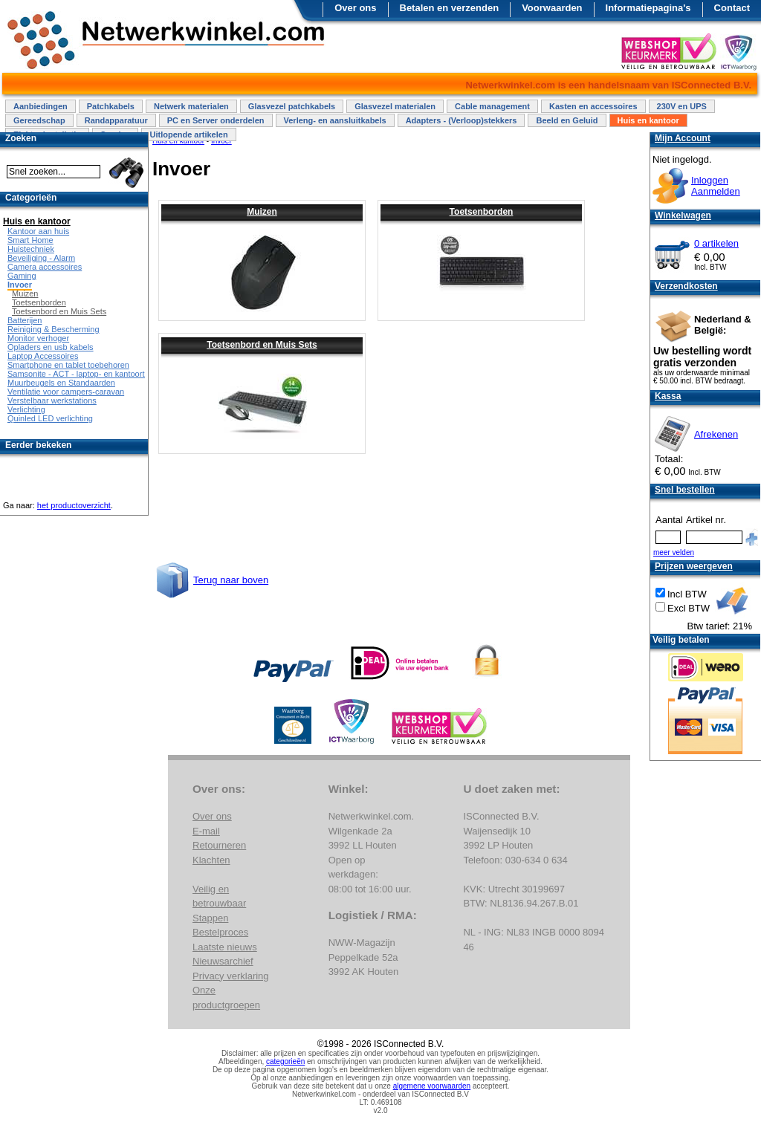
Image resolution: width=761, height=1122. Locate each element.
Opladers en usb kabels (50, 347)
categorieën (285, 1061)
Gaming (21, 275)
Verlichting (26, 409)
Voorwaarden (552, 7)
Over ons (355, 7)
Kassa (668, 396)
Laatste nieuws (224, 947)
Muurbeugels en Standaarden (61, 382)
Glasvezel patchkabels (291, 106)
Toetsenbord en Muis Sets (262, 345)
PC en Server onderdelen (216, 120)
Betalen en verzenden (449, 7)
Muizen (262, 212)
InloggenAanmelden (715, 186)
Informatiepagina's (648, 7)
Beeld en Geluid (567, 120)
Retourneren (219, 845)
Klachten (211, 860)
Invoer (19, 284)
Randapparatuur (116, 120)
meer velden (673, 552)
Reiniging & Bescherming (53, 329)
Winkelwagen (683, 215)
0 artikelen (716, 243)
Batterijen (24, 320)
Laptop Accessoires (42, 355)
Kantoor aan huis (38, 231)
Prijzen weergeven (694, 566)
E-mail (206, 831)
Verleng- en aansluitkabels (335, 120)
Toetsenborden (482, 212)
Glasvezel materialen (394, 106)
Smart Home (30, 240)
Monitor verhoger (38, 338)
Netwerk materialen (191, 106)
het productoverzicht (74, 505)
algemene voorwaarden (432, 1086)
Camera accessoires (44, 266)
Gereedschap (39, 120)
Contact (732, 7)
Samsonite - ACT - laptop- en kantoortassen (86, 373)
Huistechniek (30, 248)
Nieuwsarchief (222, 961)
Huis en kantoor (648, 120)
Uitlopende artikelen (188, 134)
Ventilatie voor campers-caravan (65, 391)
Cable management (492, 106)
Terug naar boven (230, 580)
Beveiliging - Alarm (41, 257)
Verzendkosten (686, 286)
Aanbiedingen (40, 106)
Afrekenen (716, 434)
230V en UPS (682, 106)
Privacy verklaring (230, 976)
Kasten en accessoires (593, 106)
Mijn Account (682, 138)
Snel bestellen (685, 489)
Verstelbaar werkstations (52, 400)
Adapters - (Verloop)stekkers (461, 120)
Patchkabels (111, 106)
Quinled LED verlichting (50, 418)
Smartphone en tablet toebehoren (68, 364)
